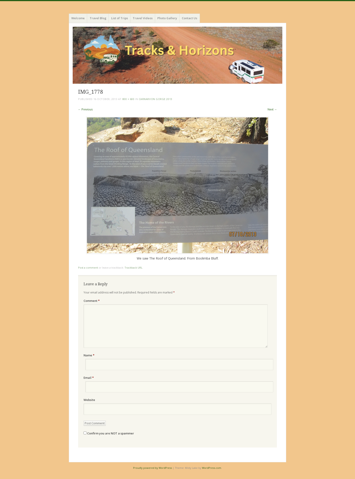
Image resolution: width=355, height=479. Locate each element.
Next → (272, 109)
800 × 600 (128, 99)
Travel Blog (98, 18)
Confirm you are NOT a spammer (109, 433)
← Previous (85, 109)
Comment (92, 301)
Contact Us (189, 18)
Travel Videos (143, 18)
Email (89, 378)
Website (89, 400)
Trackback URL (133, 267)
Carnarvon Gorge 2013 (155, 99)
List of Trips (119, 18)
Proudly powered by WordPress (152, 467)
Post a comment (88, 267)
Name (89, 355)
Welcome (78, 18)
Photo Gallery (167, 18)
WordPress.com (211, 467)
